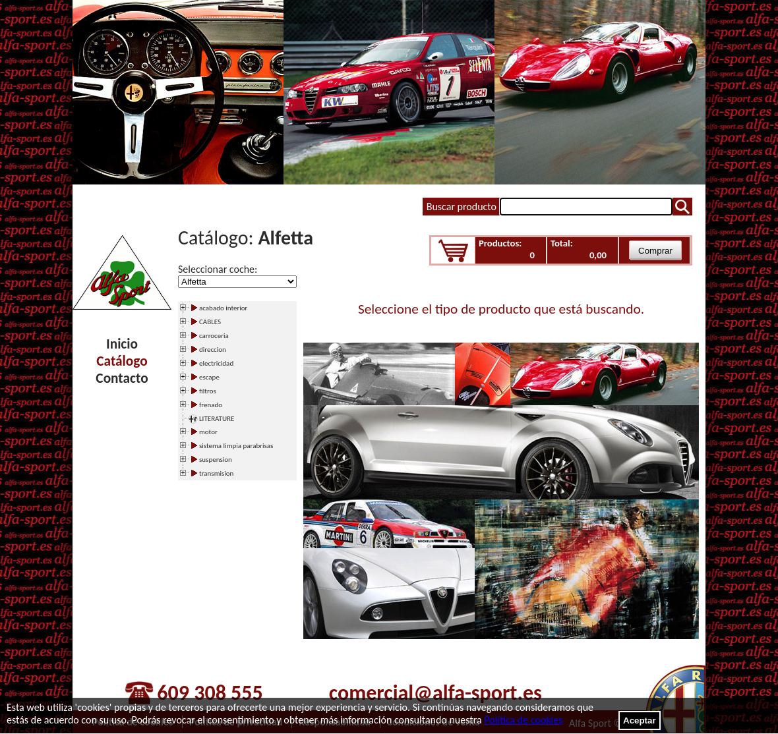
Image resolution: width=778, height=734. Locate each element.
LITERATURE (216, 418)
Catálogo (121, 361)
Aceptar (639, 720)
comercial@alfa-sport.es (435, 693)
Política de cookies (523, 720)
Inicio (122, 344)
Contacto (122, 378)
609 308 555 (209, 693)
